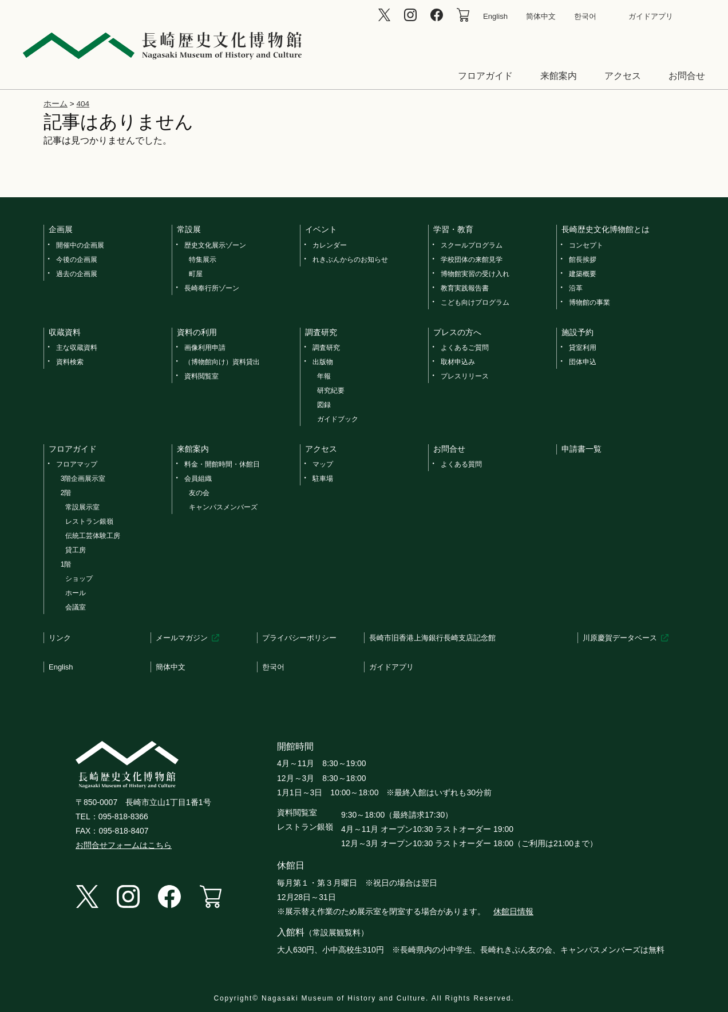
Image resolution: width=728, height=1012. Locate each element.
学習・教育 (453, 229)
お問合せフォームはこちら (124, 845)
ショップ (79, 579)
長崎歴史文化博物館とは (605, 229)
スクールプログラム (472, 245)
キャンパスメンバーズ (223, 507)
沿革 (576, 288)
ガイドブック (337, 419)
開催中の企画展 (80, 245)
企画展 (61, 229)
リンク (60, 638)
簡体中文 (170, 667)
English (495, 16)
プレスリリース (465, 376)
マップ (322, 464)
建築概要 (582, 274)
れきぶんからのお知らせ (350, 260)
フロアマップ (76, 464)
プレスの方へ (457, 332)
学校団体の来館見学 (472, 260)
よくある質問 (461, 464)
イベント (321, 229)
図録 (324, 405)
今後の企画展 (76, 260)
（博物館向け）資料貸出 (222, 362)
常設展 (189, 229)
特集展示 (202, 260)
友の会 (199, 493)
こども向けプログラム (475, 302)
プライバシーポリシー (299, 638)
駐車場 (322, 479)
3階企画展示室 (83, 479)
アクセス (622, 76)
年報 (324, 376)
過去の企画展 (76, 274)
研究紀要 (331, 391)
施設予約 (577, 332)
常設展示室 (82, 507)
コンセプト (586, 245)
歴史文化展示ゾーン (215, 245)
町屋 (196, 274)
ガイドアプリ (650, 16)
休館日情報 (513, 911)
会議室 (75, 607)
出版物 (322, 362)
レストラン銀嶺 (89, 521)
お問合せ (686, 76)
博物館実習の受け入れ (475, 274)
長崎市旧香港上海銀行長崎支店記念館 (432, 638)
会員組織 (198, 479)
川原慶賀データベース (620, 638)
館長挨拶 (582, 260)
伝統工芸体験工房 (92, 536)
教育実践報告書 (465, 288)
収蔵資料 (65, 332)
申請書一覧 (581, 448)
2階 (66, 493)
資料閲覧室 (201, 376)
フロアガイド (485, 76)
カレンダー (329, 245)
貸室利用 (582, 348)
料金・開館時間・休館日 (222, 464)
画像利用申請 (204, 348)
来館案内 (558, 76)
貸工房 (75, 550)
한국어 (585, 16)
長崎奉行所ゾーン (211, 288)
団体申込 (582, 362)
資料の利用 (197, 332)
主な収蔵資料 (76, 348)
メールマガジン (182, 638)
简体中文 (541, 16)
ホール (75, 593)
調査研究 (321, 332)
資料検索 (70, 362)
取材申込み (458, 362)
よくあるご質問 (465, 348)
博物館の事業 (589, 302)
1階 (66, 564)
